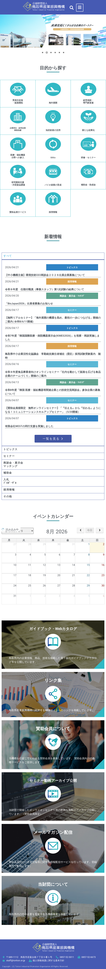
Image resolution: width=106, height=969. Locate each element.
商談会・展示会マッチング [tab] (13, 464)
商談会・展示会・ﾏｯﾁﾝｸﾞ (72, 296)
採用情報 (72, 281)
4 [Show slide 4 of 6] (55, 53)
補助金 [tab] (7, 472)
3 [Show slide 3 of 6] (51, 53)
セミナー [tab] (9, 456)
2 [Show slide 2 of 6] (46, 53)
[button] (71, 7)
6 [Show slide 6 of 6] (63, 53)
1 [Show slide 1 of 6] (42, 53)
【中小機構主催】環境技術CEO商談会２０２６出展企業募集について (45, 275)
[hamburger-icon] (79, 8)
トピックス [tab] (10, 449)
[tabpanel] (53, 352)
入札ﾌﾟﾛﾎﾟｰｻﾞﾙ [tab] (9, 481)
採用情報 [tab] (9, 489)
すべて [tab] (7, 255)
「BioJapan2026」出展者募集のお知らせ (29, 303)
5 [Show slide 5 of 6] (59, 53)
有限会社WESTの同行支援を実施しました (29, 426)
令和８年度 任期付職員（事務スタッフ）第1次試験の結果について (44, 289)
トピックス (72, 267)
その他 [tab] (7, 496)
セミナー (72, 310)
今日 (89, 530)
